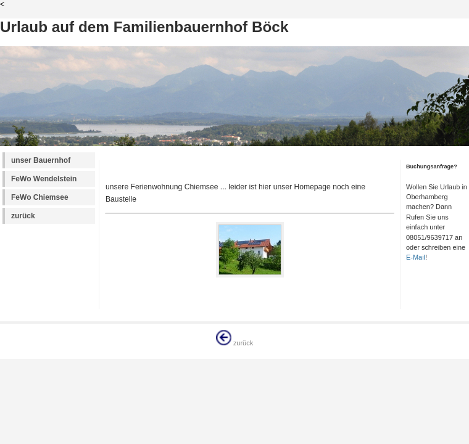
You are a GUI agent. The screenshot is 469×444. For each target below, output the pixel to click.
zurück (23, 216)
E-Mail (415, 257)
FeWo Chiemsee (39, 197)
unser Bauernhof (40, 160)
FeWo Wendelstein (44, 179)
